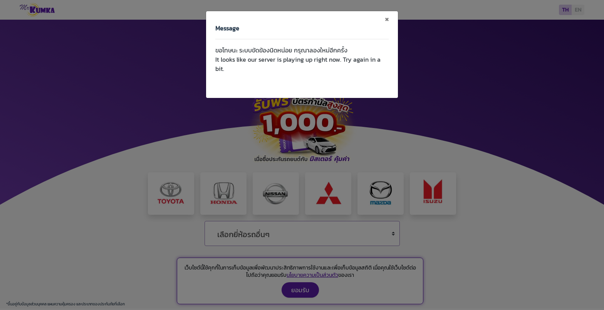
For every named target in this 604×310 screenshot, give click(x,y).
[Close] (387, 19)
